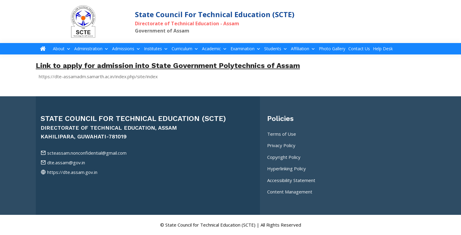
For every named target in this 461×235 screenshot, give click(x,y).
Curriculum (185, 49)
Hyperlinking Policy (286, 168)
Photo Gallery (332, 49)
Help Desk (383, 49)
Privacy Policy (281, 145)
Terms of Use (281, 134)
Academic (214, 49)
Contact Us (359, 49)
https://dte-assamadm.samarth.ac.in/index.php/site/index (98, 76)
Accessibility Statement (291, 180)
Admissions (126, 49)
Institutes (156, 49)
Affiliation (303, 49)
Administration (91, 49)
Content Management (289, 192)
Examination (245, 49)
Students (276, 49)
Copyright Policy (284, 157)
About (62, 49)
